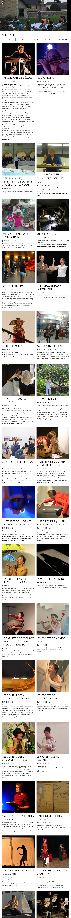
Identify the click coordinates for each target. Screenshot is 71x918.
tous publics (22, 39)
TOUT (8, 39)
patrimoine (35, 39)
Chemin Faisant (49, 420)
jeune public (48, 39)
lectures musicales (62, 39)
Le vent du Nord (19, 540)
